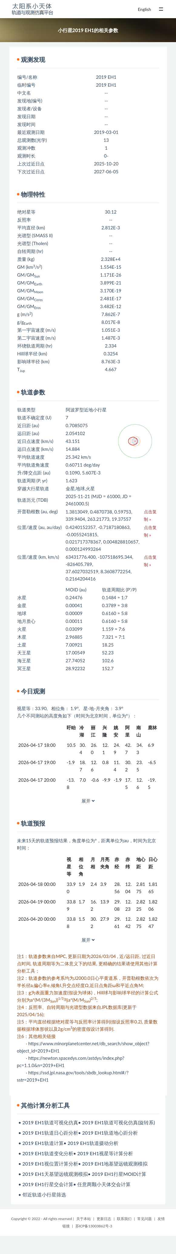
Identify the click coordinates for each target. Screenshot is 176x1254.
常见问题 (144, 1218)
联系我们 (124, 1218)
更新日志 (104, 1218)
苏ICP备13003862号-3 (93, 1226)
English (144, 9)
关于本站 (83, 1218)
